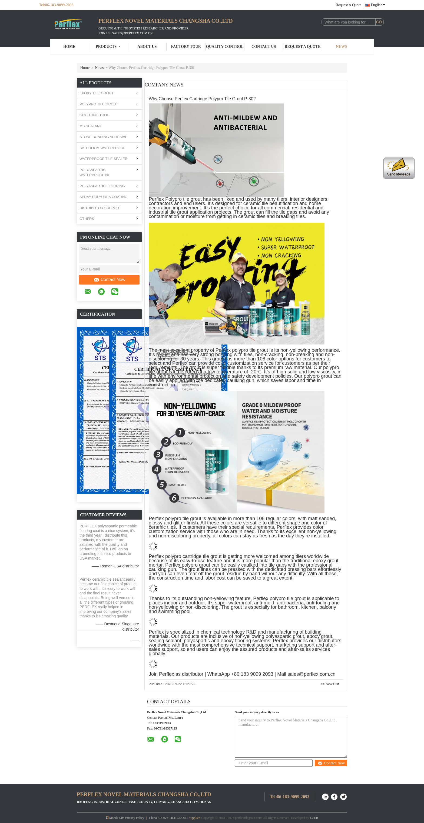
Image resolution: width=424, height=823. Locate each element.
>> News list (330, 684)
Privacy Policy (134, 818)
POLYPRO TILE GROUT (99, 104)
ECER (314, 818)
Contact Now (109, 279)
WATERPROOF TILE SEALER (103, 159)
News (341, 47)
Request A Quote (348, 5)
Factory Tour (186, 47)
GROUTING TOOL (94, 115)
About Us (147, 47)
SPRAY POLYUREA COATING (103, 197)
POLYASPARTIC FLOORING (102, 186)
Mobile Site (115, 818)
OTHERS (87, 219)
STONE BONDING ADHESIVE (103, 137)
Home (69, 47)
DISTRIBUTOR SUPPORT (100, 208)
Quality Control (225, 47)
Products (108, 47)
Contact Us (263, 47)
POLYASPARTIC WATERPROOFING (95, 172)
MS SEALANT (91, 126)
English (378, 5)
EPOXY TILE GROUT (97, 93)
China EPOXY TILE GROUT (168, 818)
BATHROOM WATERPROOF (102, 148)
